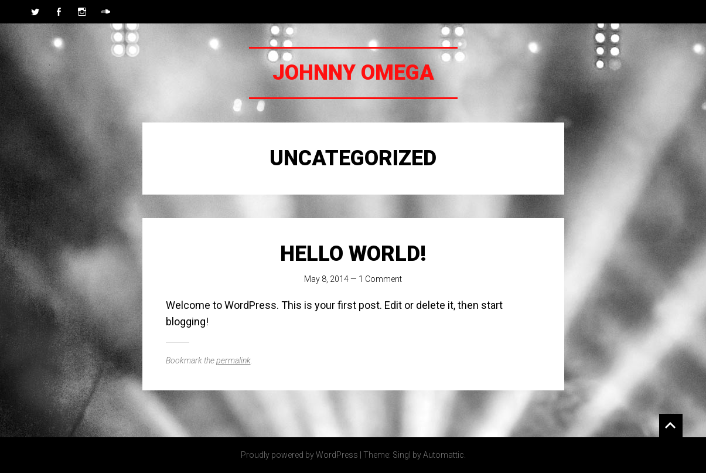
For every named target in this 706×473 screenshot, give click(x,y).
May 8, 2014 (326, 279)
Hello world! (353, 253)
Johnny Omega (353, 72)
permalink (233, 360)
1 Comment (380, 279)
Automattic (443, 455)
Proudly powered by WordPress (299, 455)
